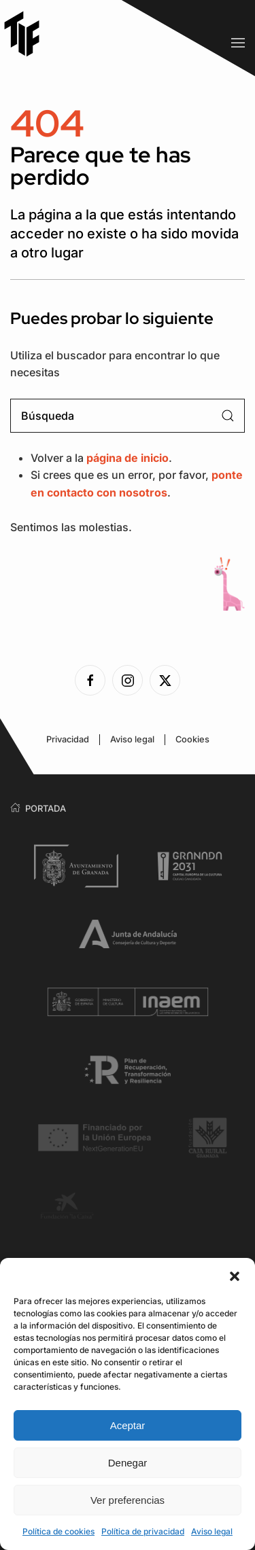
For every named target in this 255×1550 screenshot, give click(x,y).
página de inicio (127, 458)
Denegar (128, 1462)
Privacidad (67, 739)
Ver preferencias (127, 1500)
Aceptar (128, 1425)
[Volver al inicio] (27, 33)
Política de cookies (58, 1531)
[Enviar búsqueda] (228, 416)
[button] (234, 1275)
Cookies (192, 739)
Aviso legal (212, 1531)
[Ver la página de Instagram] (127, 680)
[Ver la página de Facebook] (90, 680)
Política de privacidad (142, 1531)
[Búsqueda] (127, 416)
